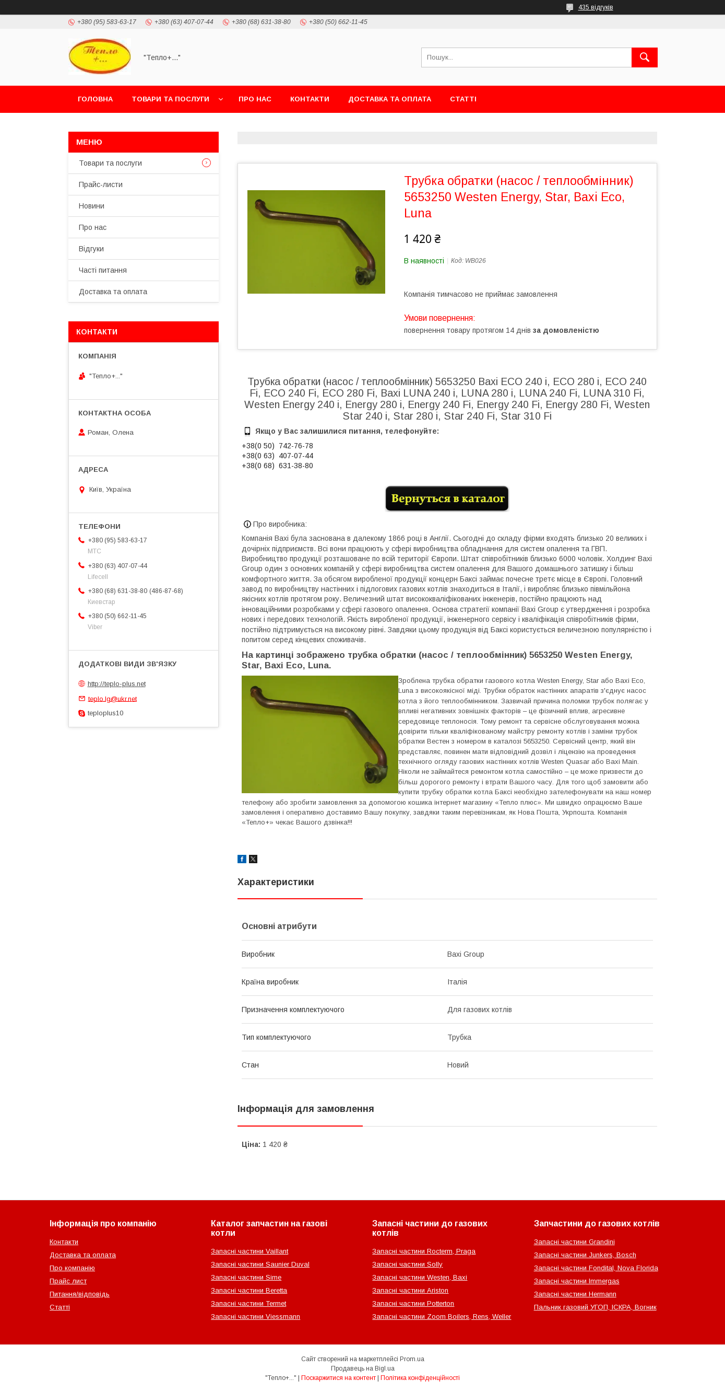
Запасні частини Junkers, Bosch (585, 1255)
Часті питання (103, 270)
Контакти (309, 99)
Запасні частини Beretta (249, 1290)
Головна (95, 99)
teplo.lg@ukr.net (112, 698)
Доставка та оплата (389, 99)
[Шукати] (645, 57)
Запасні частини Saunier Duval (260, 1264)
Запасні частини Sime (246, 1277)
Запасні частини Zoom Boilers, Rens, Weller (441, 1316)
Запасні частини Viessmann (255, 1316)
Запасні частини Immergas (577, 1281)
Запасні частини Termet (248, 1303)
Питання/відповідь (80, 1294)
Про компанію (72, 1268)
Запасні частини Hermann (575, 1294)
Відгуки (91, 249)
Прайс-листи (101, 184)
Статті (463, 99)
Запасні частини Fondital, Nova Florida (596, 1268)
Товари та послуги (170, 99)
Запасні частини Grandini (574, 1242)
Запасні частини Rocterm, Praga (424, 1251)
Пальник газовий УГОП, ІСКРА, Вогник (595, 1307)
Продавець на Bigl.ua (363, 1368)
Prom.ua (412, 1359)
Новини (91, 206)
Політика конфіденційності (420, 1378)
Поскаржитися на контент (338, 1378)
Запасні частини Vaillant (249, 1251)
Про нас (255, 99)
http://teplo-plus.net (117, 684)
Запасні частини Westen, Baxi (419, 1277)
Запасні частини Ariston (410, 1290)
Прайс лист (68, 1281)
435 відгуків (595, 7)
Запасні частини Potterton (413, 1303)
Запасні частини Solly (407, 1264)
